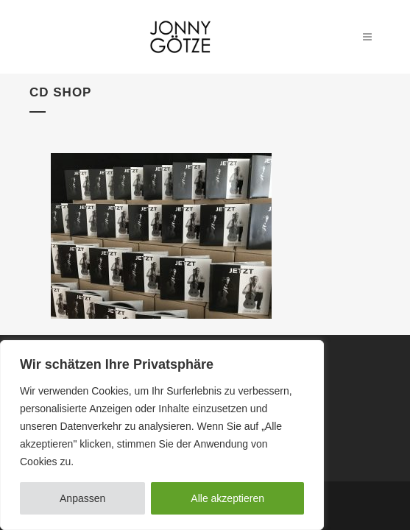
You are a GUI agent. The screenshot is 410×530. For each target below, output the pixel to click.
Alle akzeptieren (227, 498)
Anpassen (82, 498)
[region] (162, 435)
